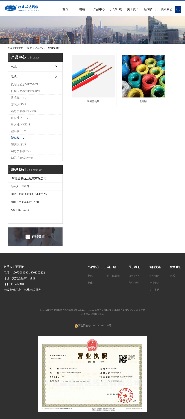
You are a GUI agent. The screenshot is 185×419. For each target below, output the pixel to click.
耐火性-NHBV (20, 117)
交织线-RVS (18, 104)
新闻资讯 (150, 9)
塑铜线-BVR (18, 144)
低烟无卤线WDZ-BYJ (24, 84)
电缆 (82, 9)
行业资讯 (154, 282)
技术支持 (154, 289)
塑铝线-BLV (18, 131)
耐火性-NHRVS (20, 124)
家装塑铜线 (86, 88)
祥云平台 (85, 314)
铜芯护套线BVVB (22, 151)
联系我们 (166, 9)
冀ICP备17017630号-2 (114, 310)
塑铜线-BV (54, 48)
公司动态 (154, 275)
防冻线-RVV (18, 97)
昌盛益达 (140, 310)
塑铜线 (123, 88)
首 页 (29, 48)
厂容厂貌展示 (112, 275)
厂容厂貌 (116, 9)
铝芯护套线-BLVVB (23, 111)
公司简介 (134, 275)
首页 (65, 9)
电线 (14, 76)
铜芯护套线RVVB (22, 157)
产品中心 (99, 9)
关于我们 (133, 9)
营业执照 (134, 282)
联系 (172, 275)
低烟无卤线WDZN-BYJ (25, 91)
